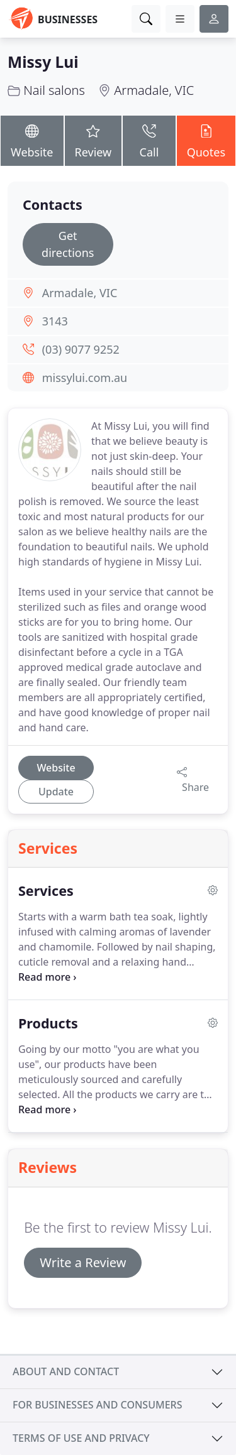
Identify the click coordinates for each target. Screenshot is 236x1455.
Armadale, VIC (154, 90)
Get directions (68, 244)
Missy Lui (43, 62)
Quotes (206, 140)
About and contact (66, 1371)
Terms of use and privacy (81, 1438)
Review (93, 140)
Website (32, 140)
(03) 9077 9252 (81, 349)
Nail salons (54, 90)
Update (56, 791)
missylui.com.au (85, 377)
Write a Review (83, 1262)
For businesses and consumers (97, 1405)
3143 (55, 321)
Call (149, 140)
